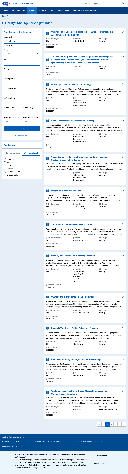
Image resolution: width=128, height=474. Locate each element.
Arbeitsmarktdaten (23, 441)
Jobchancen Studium (10, 446)
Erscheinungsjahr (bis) (31, 117)
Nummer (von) (9, 108)
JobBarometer (39, 441)
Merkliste (42, 10)
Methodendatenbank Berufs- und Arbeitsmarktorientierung (87, 441)
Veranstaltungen (18, 10)
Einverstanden (101, 456)
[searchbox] (104, 3)
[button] (120, 424)
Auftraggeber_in (10, 88)
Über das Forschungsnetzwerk (85, 10)
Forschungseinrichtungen (60, 10)
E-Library (32, 10)
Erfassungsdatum (14, 175)
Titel (5, 59)
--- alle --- (8, 53)
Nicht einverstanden (102, 464)
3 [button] (115, 424)
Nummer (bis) (28, 108)
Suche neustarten (22, 136)
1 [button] (107, 424)
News (6, 10)
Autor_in (7, 69)
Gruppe (6, 50)
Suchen (22, 128)
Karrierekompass (54, 441)
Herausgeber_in (9, 79)
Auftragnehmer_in (10, 98)
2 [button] (111, 424)
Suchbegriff (8, 37)
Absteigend (31, 153)
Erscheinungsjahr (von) (12, 117)
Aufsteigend (13, 153)
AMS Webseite (7, 441)
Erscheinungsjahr (13, 172)
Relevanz (10, 159)
